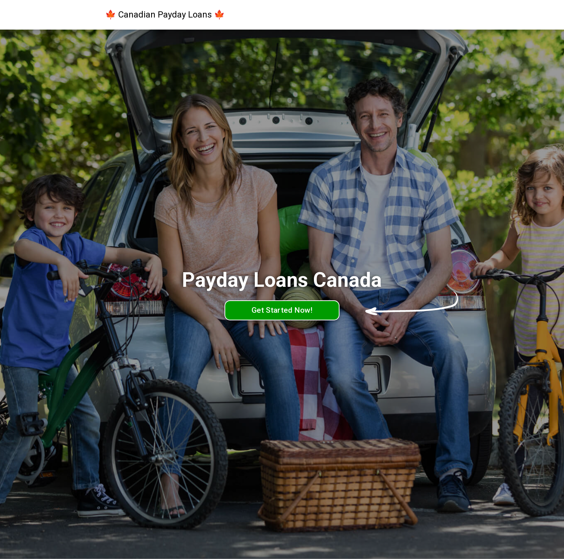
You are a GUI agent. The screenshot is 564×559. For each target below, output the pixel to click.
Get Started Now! (282, 310)
